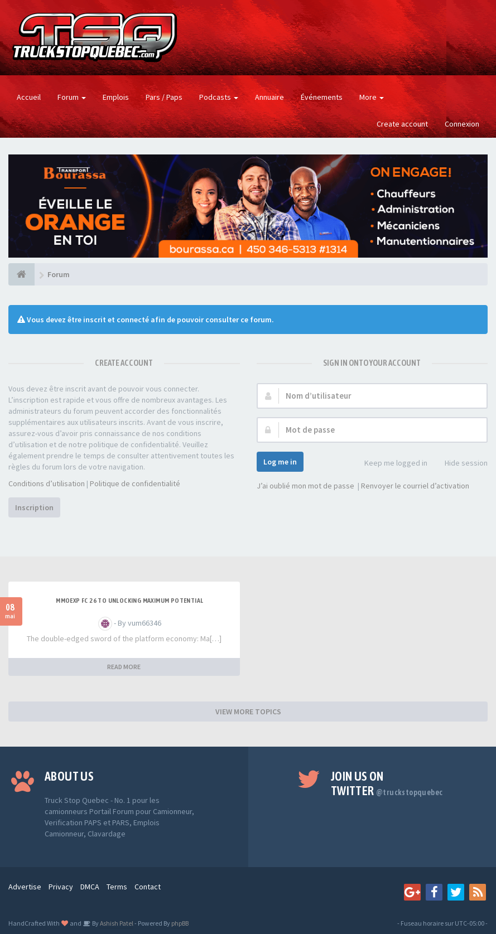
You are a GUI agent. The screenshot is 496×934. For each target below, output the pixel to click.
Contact (147, 887)
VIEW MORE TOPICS (248, 711)
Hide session (460, 464)
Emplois (116, 97)
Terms (117, 887)
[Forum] (21, 274)
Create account (402, 124)
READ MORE (124, 666)
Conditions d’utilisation (46, 483)
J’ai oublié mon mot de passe (305, 486)
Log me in (280, 462)
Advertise (24, 887)
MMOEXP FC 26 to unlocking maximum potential (129, 600)
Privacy (61, 887)
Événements (322, 97)
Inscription (34, 507)
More (371, 97)
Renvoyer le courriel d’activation (415, 486)
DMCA (89, 887)
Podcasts (218, 97)
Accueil (29, 97)
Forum (71, 97)
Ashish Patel (116, 923)
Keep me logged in (389, 464)
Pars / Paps (164, 97)
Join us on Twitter (387, 783)
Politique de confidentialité (135, 483)
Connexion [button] (462, 124)
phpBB (180, 923)
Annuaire (269, 97)
